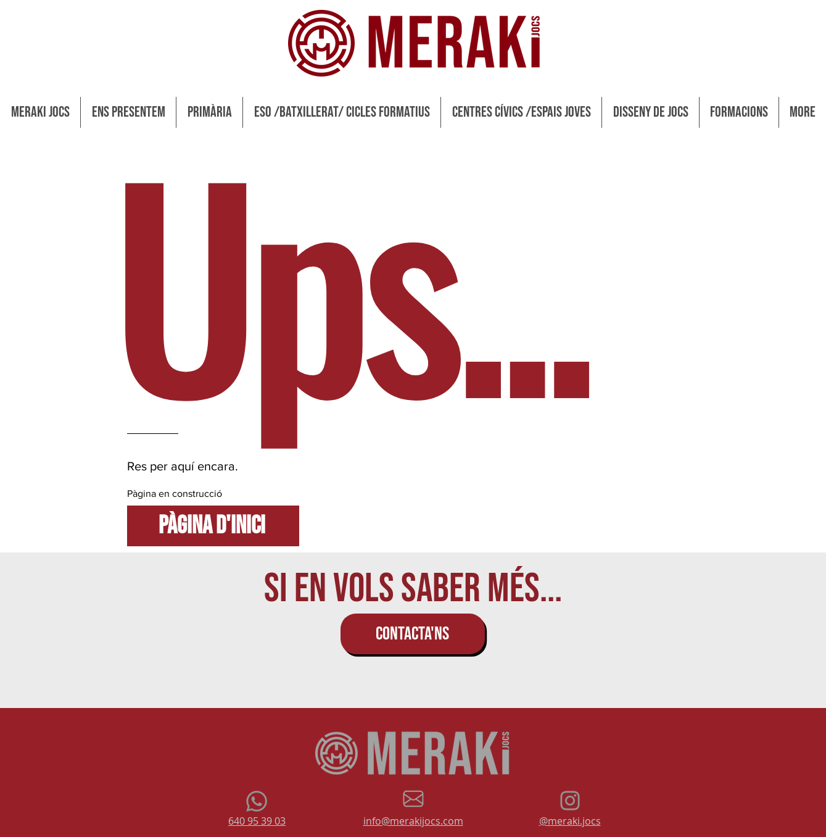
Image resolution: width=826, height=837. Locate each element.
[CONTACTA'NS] (413, 634)
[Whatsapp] (257, 801)
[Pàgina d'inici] (213, 526)
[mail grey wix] (413, 799)
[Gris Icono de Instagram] (570, 801)
